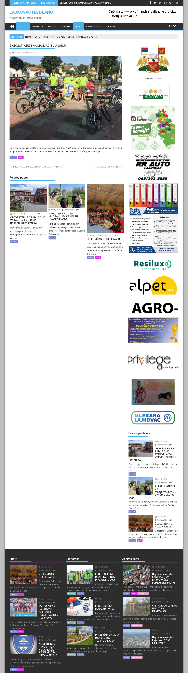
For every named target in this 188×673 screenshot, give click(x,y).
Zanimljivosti (94, 26)
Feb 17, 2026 (155, 558)
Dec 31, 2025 (98, 558)
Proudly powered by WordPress (75, 668)
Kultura (66, 26)
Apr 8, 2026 (54, 210)
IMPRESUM (111, 26)
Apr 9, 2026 (16, 213)
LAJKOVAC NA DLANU (31, 12)
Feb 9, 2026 (154, 619)
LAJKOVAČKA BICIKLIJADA (108, 166)
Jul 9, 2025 (97, 619)
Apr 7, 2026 (41, 587)
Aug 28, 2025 (98, 590)
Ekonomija (38, 26)
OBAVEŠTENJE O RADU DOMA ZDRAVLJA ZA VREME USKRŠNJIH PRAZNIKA (95, 2)
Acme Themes (122, 668)
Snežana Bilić (29, 52)
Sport (78, 26)
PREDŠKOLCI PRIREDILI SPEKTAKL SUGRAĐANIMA (37, 166)
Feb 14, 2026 (155, 590)
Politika (52, 26)
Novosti (22, 26)
